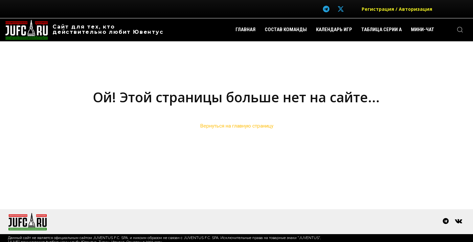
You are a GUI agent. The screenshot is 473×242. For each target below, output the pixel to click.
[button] (460, 29)
